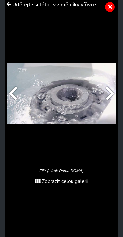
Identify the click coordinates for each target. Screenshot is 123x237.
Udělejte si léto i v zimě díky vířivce (54, 4)
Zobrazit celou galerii (61, 181)
